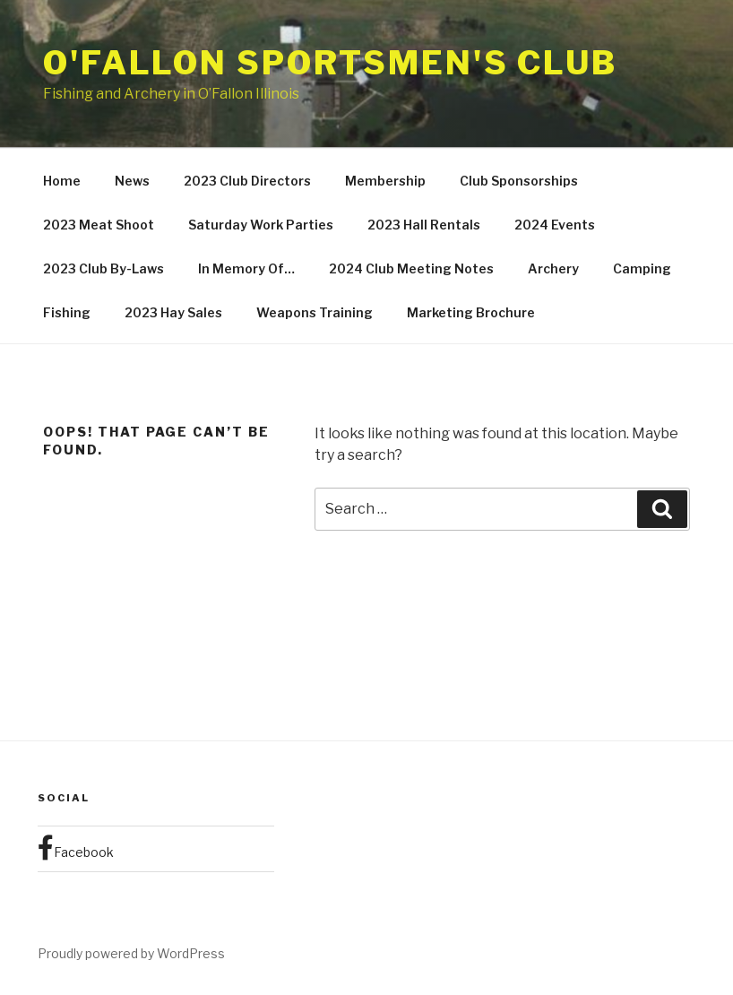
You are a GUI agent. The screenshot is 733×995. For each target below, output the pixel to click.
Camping (642, 268)
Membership (385, 180)
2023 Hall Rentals (423, 224)
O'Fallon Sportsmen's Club (330, 62)
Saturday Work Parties (260, 224)
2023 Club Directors (247, 180)
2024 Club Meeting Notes (411, 268)
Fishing (67, 312)
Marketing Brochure (471, 312)
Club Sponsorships (519, 180)
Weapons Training (314, 312)
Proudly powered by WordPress (131, 953)
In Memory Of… (246, 268)
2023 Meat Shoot (98, 224)
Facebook (76, 848)
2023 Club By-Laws (103, 268)
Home (62, 180)
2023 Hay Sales (173, 312)
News (132, 180)
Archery (553, 268)
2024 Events (554, 224)
